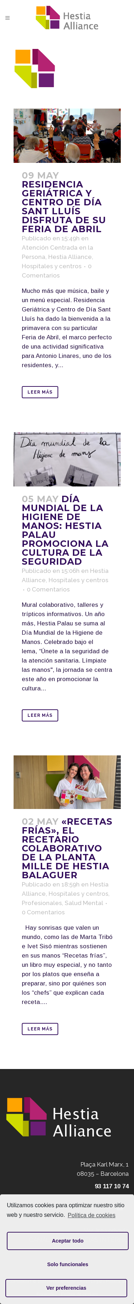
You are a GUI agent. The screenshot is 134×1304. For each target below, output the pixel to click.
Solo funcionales (67, 1264)
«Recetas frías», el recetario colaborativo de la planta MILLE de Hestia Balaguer (67, 848)
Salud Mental (84, 902)
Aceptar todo (68, 1241)
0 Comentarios (48, 589)
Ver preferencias (66, 1288)
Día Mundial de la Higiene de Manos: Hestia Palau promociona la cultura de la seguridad (65, 530)
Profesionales (42, 902)
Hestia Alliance (70, 256)
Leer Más (40, 392)
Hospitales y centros (51, 266)
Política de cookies (91, 1215)
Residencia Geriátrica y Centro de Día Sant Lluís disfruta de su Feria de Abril (64, 206)
